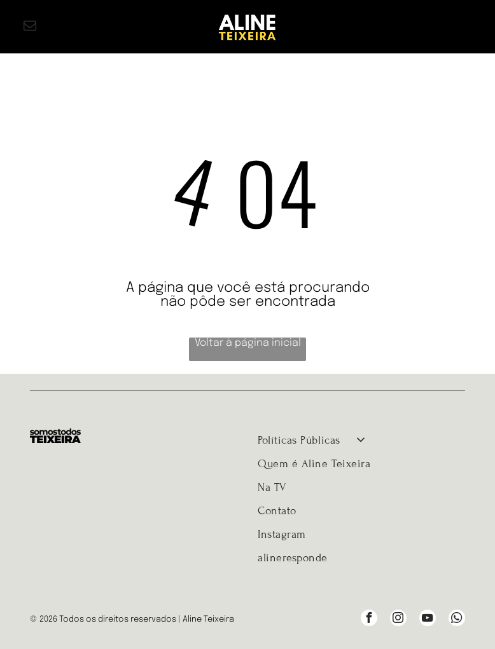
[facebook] (369, 619)
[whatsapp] (457, 619)
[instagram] (398, 619)
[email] (29, 27)
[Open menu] (465, 26)
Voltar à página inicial (248, 343)
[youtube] (427, 619)
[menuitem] (361, 440)
